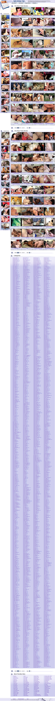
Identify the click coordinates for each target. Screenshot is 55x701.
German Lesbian (25, 545)
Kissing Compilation (36, 313)
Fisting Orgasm (25, 518)
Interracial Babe (35, 258)
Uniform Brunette (46, 586)
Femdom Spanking (26, 492)
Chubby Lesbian (25, 283)
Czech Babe (25, 369)
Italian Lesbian (35, 276)
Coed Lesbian (25, 312)
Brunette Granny (15, 634)
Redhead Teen (46, 319)
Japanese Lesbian (36, 290)
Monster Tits (35, 571)
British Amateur (15, 609)
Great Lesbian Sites (48, 683)
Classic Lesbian (25, 292)
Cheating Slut (25, 275)
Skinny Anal (45, 400)
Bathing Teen (15, 434)
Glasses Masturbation (26, 567)
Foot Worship (25, 523)
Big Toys (14, 519)
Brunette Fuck (15, 633)
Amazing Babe (15, 331)
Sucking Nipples (46, 486)
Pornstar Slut (46, 257)
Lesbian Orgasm (35, 402)
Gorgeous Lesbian (26, 571)
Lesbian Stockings (36, 429)
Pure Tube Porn (5, 229)
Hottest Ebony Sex (37, 682)
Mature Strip (35, 507)
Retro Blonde (46, 323)
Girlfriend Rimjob (25, 556)
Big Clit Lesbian (15, 493)
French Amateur (25, 528)
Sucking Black (46, 482)
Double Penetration (26, 411)
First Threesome (25, 508)
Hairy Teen (24, 606)
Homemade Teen (25, 628)
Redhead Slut (46, 318)
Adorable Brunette (15, 260)
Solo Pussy (45, 449)
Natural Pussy (35, 584)
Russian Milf (45, 355)
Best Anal (14, 469)
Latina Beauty (35, 328)
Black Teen (14, 553)
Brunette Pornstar (15, 640)
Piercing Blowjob (35, 648)
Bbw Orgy (14, 450)
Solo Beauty (45, 443)
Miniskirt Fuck (35, 550)
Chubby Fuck (25, 281)
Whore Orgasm (46, 625)
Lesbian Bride (35, 364)
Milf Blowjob (35, 518)
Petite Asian (35, 641)
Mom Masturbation (36, 559)
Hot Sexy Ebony (36, 681)
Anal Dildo (14, 353)
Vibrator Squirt (46, 595)
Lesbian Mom (35, 396)
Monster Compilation (36, 567)
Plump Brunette (35, 649)
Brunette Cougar (15, 628)
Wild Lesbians (46, 635)
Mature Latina (35, 490)
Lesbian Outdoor (35, 404)
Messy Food (35, 513)
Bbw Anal (14, 439)
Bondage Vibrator (15, 600)
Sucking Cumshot (46, 484)
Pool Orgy (34, 651)
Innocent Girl (25, 665)
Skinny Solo (45, 417)
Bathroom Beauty (15, 435)
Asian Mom (14, 404)
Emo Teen (24, 452)
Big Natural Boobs (15, 510)
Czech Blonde (25, 370)
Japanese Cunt (35, 286)
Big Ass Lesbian (15, 485)
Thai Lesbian (46, 561)
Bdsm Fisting (15, 456)
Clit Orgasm (25, 296)
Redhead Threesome (47, 320)
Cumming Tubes (36, 690)
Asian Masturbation (15, 401)
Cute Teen (24, 367)
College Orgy (25, 318)
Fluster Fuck (5, 70)
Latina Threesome (36, 350)
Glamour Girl (25, 560)
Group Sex (24, 587)
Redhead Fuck (46, 312)
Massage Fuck (35, 455)
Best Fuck (14, 473)
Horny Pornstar (25, 644)
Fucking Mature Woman (48, 679)
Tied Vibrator (46, 566)
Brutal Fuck (14, 652)
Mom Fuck (35, 558)
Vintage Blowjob (46, 598)
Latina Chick (35, 330)
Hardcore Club (25, 612)
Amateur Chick (15, 279)
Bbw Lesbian (15, 445)
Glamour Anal (25, 559)
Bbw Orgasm (15, 449)
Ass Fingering (15, 415)
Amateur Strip (15, 320)
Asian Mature (15, 402)
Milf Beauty (35, 516)
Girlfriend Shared (25, 557)
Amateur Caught (15, 278)
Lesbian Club (35, 367)
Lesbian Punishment (36, 411)
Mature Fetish (35, 480)
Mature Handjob (35, 485)
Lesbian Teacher (35, 435)
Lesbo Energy (47, 690)
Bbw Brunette (15, 441)
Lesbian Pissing (35, 407)
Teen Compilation (46, 510)
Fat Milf (24, 479)
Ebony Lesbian (25, 438)
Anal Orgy (14, 365)
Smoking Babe (46, 431)
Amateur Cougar (15, 282)
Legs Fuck (34, 354)
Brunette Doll (15, 631)
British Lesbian (15, 612)
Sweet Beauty (46, 488)
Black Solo (14, 551)
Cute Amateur (25, 358)
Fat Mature (24, 478)
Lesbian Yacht (35, 445)
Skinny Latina (46, 409)
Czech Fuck (25, 372)
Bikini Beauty (15, 522)
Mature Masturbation (36, 493)
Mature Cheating (35, 472)
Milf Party (34, 533)
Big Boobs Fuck (15, 491)
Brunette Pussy (15, 642)
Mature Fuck (35, 482)
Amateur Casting (15, 277)
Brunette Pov (15, 641)
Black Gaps (25, 691)
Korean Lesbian (35, 316)
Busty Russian (25, 257)
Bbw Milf (14, 448)
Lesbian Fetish (35, 376)
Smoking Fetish (46, 436)
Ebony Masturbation (26, 439)
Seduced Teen (46, 366)
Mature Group (35, 484)
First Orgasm (25, 507)
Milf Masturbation (36, 530)
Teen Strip (45, 554)
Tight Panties (46, 571)
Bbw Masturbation (15, 447)
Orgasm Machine (36, 608)
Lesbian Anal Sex (36, 356)
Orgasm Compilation (36, 607)
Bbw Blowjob (15, 440)
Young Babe (45, 648)
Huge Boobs (25, 650)
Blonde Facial (15, 573)
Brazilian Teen (15, 607)
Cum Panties (25, 352)
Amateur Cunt (15, 285)
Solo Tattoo (45, 450)
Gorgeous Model (25, 573)
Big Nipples (14, 511)
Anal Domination (15, 355)
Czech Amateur (25, 368)
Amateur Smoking (15, 316)
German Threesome (26, 549)
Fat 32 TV (35, 692)
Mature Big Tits (35, 468)
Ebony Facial (25, 434)
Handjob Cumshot (25, 607)
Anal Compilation (15, 350)
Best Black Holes (26, 690)
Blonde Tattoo (15, 591)
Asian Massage (15, 400)
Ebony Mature (25, 440)
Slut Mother (45, 429)
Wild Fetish (45, 634)
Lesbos (46, 693)
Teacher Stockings (46, 495)
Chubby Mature (25, 284)
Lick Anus (34, 447)
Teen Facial (45, 520)
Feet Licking (25, 485)
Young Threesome (46, 666)
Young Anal (45, 646)
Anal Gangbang (15, 361)
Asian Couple (15, 389)
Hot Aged (46, 684)
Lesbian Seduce (35, 417)
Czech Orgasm (25, 377)
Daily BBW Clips (36, 691)
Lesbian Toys (35, 439)
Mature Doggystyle (36, 476)
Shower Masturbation (47, 395)
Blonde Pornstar (15, 585)
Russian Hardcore (46, 351)
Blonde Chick (15, 569)
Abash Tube (5, 173)
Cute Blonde (25, 360)
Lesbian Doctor (35, 371)
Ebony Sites (36, 680)
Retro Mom (45, 330)
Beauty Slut (14, 468)
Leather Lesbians (36, 352)
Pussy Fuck (45, 285)
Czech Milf (24, 375)
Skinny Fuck (45, 408)
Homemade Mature (26, 626)
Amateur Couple (15, 283)
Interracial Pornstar (36, 273)
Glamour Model (25, 563)
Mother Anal (35, 572)
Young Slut (45, 663)
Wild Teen (45, 643)
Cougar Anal (25, 324)
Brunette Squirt (15, 645)
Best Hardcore (15, 474)
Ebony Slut (24, 446)
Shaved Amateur (46, 373)
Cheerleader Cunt (25, 277)
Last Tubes (5, 77)
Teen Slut (45, 549)
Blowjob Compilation (16, 595)
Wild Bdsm (45, 630)
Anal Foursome (15, 359)
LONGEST (23, 127)
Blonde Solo (14, 589)
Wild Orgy (45, 639)
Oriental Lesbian (35, 611)
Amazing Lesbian (15, 337)
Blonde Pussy (15, 587)
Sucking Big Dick (46, 481)
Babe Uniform (15, 431)
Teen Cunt (45, 513)
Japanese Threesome (36, 298)
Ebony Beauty (25, 430)
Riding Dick (45, 335)
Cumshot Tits (25, 357)
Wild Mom (45, 638)
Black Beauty (15, 533)
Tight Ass (45, 569)
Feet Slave (24, 486)
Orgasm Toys (35, 609)
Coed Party (24, 313)
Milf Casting (35, 519)
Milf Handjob (35, 527)
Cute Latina (24, 363)
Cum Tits (24, 354)
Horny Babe (25, 630)
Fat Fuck (24, 475)
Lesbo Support (47, 692)
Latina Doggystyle (36, 332)
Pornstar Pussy (35, 667)
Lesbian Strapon (35, 430)
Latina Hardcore (35, 335)
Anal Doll (14, 354)
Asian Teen (14, 413)
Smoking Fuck (46, 437)
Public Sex (45, 280)
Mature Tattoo (35, 509)
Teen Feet (45, 522)
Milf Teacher (35, 545)
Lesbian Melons (35, 394)
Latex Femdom (35, 320)
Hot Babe (24, 648)
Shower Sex (45, 396)
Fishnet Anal (25, 512)
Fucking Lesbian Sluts (37, 695)
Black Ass (14, 530)
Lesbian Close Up (36, 366)
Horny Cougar (25, 635)
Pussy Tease (46, 293)
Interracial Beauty (36, 259)
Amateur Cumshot (15, 284)
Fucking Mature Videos (48, 678)
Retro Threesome (46, 333)
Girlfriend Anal (25, 553)
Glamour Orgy (25, 564)
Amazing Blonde (15, 333)
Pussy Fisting (46, 283)
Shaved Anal (46, 374)
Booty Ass (14, 601)
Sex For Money (46, 368)
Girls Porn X (5, 28)
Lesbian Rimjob (35, 414)
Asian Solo (14, 411)
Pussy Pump (46, 290)
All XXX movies (5, 35)
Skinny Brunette (46, 407)
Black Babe (14, 531)
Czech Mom (25, 376)
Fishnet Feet (25, 513)
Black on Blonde (15, 558)
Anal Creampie (15, 352)
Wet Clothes (45, 612)
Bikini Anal (14, 520)
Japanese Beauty (36, 282)
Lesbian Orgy (35, 403)
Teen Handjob (46, 531)
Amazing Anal (15, 329)
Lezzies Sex (46, 695)
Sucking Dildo (46, 485)
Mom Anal (34, 554)
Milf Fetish (34, 524)
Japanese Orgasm (36, 295)
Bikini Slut (14, 525)
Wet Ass (45, 611)
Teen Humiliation (46, 532)
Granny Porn (46, 682)
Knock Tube (5, 215)
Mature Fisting (35, 481)
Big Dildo (14, 508)
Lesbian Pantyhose (36, 405)
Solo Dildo (45, 445)
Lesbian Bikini (35, 362)
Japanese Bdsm (35, 281)
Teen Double (46, 519)
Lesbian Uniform (35, 441)
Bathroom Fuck (15, 436)
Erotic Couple (25, 454)
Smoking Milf (46, 440)
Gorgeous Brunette (26, 570)
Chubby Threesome (26, 289)
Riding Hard (45, 337)
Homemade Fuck (25, 624)
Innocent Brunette (25, 664)
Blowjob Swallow (15, 597)
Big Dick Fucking (15, 506)
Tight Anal (45, 567)
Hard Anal (24, 608)
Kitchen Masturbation (36, 314)
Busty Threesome (25, 259)
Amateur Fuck (15, 295)
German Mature (25, 546)
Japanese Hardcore (36, 288)
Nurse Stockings (35, 590)
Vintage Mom (46, 604)
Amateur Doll (15, 289)
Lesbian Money (35, 397)
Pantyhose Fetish (36, 627)
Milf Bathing (35, 515)
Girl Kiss (24, 552)
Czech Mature (25, 374)
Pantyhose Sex (35, 630)
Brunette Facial (15, 632)
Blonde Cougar (15, 570)
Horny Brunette (25, 633)
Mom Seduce (35, 561)
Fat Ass (24, 470)
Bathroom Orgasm (15, 437)
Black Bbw (14, 532)
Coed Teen (24, 314)
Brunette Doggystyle (16, 630)
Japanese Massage (36, 291)
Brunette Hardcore (15, 635)
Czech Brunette (25, 371)
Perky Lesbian (35, 638)
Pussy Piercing (46, 289)
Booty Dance (15, 602)
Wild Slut (45, 642)
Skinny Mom (45, 414)
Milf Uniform (35, 548)
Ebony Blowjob (25, 431)
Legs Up (34, 355)
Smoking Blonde (46, 433)
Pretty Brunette (46, 271)
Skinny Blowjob (46, 406)
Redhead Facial (46, 311)
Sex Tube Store (26, 686)
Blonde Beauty (15, 563)
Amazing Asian (15, 330)
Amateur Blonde (15, 274)
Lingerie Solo (35, 451)
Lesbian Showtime (47, 688)
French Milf (24, 532)
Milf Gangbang (35, 526)
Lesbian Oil (35, 401)
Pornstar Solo (46, 258)
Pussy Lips (45, 288)
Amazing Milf (15, 338)
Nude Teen (35, 588)
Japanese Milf (35, 294)
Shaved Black (46, 378)
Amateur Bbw (15, 273)
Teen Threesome (46, 557)
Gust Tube (5, 201)
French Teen (25, 533)
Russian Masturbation (47, 353)
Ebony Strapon (25, 447)
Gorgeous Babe (25, 568)
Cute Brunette (25, 361)
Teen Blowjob (46, 506)
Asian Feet (14, 393)
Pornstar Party (35, 665)
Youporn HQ (5, 166)
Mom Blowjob (35, 555)
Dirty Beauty (25, 391)
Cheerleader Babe (26, 276)
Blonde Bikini (15, 565)
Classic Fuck (25, 290)
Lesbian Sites (47, 689)
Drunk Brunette (25, 416)
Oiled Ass (34, 600)
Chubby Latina (25, 282)
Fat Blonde (24, 472)
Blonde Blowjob (15, 566)
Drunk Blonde (25, 415)
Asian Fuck (14, 395)
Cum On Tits (25, 351)
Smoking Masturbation (47, 439)
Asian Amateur (15, 378)
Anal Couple (14, 351)
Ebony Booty (25, 432)
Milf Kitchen (35, 529)
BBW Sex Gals (36, 687)
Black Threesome (15, 554)
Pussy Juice (45, 286)
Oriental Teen (35, 612)
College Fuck (25, 316)
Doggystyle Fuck (25, 404)
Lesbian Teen (35, 436)
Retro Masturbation (47, 328)
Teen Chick (45, 509)
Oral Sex (34, 606)
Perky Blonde (35, 636)
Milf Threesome (35, 546)
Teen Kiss (45, 534)
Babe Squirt (14, 430)
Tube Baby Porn (26, 688)
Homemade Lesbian (26, 625)
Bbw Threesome (15, 454)
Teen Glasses (46, 529)
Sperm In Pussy (46, 455)
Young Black (45, 650)
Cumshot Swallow (25, 356)
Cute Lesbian (25, 364)
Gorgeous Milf (25, 572)
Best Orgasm (15, 475)
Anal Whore (14, 375)
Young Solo (45, 664)
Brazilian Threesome (16, 608)
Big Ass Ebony (15, 483)
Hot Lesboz (46, 685)
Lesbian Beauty (35, 361)
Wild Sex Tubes (5, 159)
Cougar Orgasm (25, 326)
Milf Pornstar (35, 534)
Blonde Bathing (15, 562)
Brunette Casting (15, 625)
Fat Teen (24, 483)
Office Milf (34, 598)
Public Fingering (46, 277)
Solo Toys (45, 452)
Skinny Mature (46, 412)
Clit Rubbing (25, 297)
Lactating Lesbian (36, 317)
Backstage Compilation (16, 432)
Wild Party (45, 640)
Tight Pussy (45, 572)
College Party (25, 319)
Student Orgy (46, 474)
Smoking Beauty (46, 432)
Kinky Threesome (36, 312)
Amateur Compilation (16, 281)
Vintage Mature (46, 602)
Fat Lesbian (25, 477)
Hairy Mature (25, 603)
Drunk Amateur (25, 413)
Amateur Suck (15, 321)
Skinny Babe (46, 402)
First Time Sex (25, 511)
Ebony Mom (25, 442)
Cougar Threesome (26, 328)
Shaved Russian (46, 390)
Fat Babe (24, 471)
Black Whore (14, 557)
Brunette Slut (15, 643)
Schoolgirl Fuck (46, 360)
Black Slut (14, 550)
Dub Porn (5, 63)
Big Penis (14, 512)
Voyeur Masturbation (47, 610)
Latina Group (35, 334)
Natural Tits (35, 586)
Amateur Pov (15, 311)
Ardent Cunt (5, 49)
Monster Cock (35, 566)
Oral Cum (34, 603)
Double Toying (25, 412)
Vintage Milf (45, 603)
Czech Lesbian (25, 373)
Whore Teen (45, 626)
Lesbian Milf (35, 395)
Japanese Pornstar (36, 296)
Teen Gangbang (46, 528)
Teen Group (45, 530)
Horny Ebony (25, 637)
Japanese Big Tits (36, 283)
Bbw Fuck (14, 442)
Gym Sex (24, 588)
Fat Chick (24, 474)
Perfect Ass (35, 635)
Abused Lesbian (15, 257)
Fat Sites (35, 693)
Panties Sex (35, 626)
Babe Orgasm (15, 429)
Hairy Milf (24, 604)
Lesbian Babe (35, 358)
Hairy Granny (25, 598)
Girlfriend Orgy (25, 555)
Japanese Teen (35, 297)
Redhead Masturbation (47, 314)
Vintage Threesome (47, 609)
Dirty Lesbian (25, 396)
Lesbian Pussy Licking (36, 412)
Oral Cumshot (35, 604)
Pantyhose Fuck (35, 628)
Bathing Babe (15, 433)
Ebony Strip (25, 448)
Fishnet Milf (24, 515)
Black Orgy (14, 546)
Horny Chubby (25, 634)
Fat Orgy (24, 481)
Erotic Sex (24, 456)
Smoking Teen (46, 442)
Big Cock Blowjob (15, 495)
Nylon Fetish (35, 594)
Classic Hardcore (25, 291)
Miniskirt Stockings (36, 553)
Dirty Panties (25, 399)
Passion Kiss (35, 634)
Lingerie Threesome (36, 453)
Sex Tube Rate (26, 685)
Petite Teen (35, 647)
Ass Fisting (14, 416)
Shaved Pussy (46, 389)
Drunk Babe (25, 414)
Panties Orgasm (35, 625)
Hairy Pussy (25, 605)
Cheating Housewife (26, 272)
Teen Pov (45, 545)
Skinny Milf (45, 413)
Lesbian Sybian (35, 433)
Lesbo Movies (47, 691)
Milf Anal (34, 514)
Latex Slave (35, 324)
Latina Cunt (35, 331)
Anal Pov (14, 368)
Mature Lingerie (35, 492)
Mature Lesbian (35, 491)
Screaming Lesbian (47, 363)
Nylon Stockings (35, 596)
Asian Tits (14, 414)
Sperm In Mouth (46, 454)
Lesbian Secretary (36, 416)
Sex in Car (45, 372)
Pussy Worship (46, 295)
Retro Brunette (46, 325)
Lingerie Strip (35, 452)
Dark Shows (26, 693)
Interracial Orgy (35, 272)
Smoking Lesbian (46, 438)
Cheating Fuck (25, 271)
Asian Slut (14, 410)
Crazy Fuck (24, 338)
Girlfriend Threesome (26, 558)
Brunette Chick (15, 627)
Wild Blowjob (46, 633)
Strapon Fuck (46, 469)
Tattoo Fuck (45, 490)
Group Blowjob (25, 584)
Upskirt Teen (45, 593)
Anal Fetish (14, 357)
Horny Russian (25, 646)
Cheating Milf (25, 273)
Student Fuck (46, 473)
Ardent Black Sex (26, 689)
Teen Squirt (45, 552)
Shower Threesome (47, 397)
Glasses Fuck (25, 566)
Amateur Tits (14, 326)
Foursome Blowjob (26, 525)
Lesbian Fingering (36, 377)
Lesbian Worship (35, 444)
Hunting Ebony (36, 683)
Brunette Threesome (16, 648)
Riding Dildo (45, 336)
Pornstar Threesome (47, 260)
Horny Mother (25, 643)
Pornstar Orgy (35, 664)
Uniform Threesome (47, 591)
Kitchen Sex (35, 315)
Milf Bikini (34, 517)
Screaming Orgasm (47, 364)
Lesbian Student (35, 432)
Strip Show (45, 471)
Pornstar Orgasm (36, 663)
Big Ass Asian (15, 477)
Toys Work (45, 584)
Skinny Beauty (46, 403)
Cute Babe (24, 359)
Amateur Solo (15, 317)
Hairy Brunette (25, 595)
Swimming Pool (46, 489)
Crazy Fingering (25, 337)
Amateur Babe (15, 272)
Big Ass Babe (15, 478)
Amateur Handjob (15, 298)
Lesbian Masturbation (36, 393)
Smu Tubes (25, 687)
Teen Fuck (45, 527)
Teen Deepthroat (46, 515)
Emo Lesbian (25, 451)
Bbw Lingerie (15, 446)
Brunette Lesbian (15, 636)
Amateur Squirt (15, 318)
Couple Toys (25, 334)
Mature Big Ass (35, 467)
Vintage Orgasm (46, 605)
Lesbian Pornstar (35, 409)
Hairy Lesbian (25, 601)
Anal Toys (14, 374)
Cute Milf (24, 365)
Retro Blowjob (46, 324)
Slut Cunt (45, 428)
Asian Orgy (14, 406)
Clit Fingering (25, 294)
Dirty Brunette (25, 393)
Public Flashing (46, 278)
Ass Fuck (14, 417)
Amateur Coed (15, 280)
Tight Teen (45, 573)
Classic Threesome (26, 293)
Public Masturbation (47, 279)
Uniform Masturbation (47, 589)
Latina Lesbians (35, 336)
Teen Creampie (46, 511)
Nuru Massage (35, 591)
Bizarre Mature (15, 528)
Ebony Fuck (25, 435)
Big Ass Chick (15, 482)
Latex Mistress (35, 323)
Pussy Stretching (46, 291)
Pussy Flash (45, 284)
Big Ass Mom (15, 487)
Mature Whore (35, 512)
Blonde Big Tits (15, 564)
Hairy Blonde (25, 594)
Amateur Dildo (15, 287)
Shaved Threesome (47, 393)
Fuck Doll (24, 534)
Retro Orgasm (46, 331)
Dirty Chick (24, 394)
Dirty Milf (24, 397)
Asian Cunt (14, 390)
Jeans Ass (34, 299)
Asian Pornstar (15, 407)
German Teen (25, 548)
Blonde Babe (15, 561)
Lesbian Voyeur (35, 442)
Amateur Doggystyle (16, 288)
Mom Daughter (35, 557)
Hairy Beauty (25, 593)
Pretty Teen (45, 276)
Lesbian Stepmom (36, 428)
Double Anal (25, 405)
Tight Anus (45, 568)
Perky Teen (35, 639)
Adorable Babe (15, 258)
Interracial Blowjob (36, 260)
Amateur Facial (15, 291)
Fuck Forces (5, 91)
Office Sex (34, 599)
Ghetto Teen (25, 551)
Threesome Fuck (46, 564)
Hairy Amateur (25, 589)
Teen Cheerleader (46, 508)
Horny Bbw (24, 631)
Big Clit (14, 492)
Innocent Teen (25, 667)
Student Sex (45, 476)
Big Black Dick (15, 490)
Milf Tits (34, 547)
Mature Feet (35, 479)
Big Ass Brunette (15, 481)
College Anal (25, 315)
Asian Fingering (15, 394)
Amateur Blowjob (15, 275)
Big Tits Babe (15, 514)
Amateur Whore (15, 327)
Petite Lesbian (35, 646)
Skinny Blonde (46, 405)
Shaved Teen (46, 392)
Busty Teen (24, 258)
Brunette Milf (14, 637)
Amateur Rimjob (15, 314)
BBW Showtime (36, 688)
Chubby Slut (25, 287)
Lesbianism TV (47, 687)
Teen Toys (45, 559)
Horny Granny (25, 638)
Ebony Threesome (26, 450)
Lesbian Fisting (35, 378)
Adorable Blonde (15, 259)
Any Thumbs (5, 187)
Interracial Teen (35, 274)
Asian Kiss (14, 398)
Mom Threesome (35, 564)
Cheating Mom (25, 274)
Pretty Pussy (46, 275)
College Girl (25, 317)
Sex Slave (45, 371)
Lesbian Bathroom (36, 360)
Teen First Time (46, 525)
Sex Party (45, 370)
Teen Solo (45, 550)
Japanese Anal (35, 278)
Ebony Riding (25, 445)
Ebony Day (25, 694)
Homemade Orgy (25, 627)
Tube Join (5, 42)
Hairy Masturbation (26, 602)
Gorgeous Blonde (25, 569)
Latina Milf (34, 338)
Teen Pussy (45, 546)
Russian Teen (46, 357)
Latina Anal (35, 326)
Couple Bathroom (25, 329)
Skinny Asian (46, 401)
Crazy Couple (25, 336)
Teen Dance (45, 514)
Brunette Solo (15, 644)
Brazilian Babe (15, 605)
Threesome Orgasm (47, 565)
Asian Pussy (14, 409)
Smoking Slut (46, 441)
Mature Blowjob (35, 470)
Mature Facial (35, 478)
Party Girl (34, 632)
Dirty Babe (24, 390)
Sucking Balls (46, 479)
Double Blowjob (25, 406)
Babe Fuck (14, 428)
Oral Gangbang (35, 605)
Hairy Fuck (24, 597)
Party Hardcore (35, 633)
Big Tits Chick (15, 515)
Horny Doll (24, 636)
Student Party (46, 475)
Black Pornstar (15, 547)
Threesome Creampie (47, 563)
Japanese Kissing (36, 289)
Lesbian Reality (35, 413)
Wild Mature (45, 636)
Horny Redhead (25, 645)
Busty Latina (14, 663)
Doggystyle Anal (25, 403)
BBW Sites (36, 689)
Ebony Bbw (24, 429)
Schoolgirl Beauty (46, 359)
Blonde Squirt (15, 590)
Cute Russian (25, 366)
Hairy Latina (25, 600)
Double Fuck (25, 410)
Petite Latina (35, 645)
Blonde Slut (14, 588)
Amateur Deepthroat (16, 286)
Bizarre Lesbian (15, 527)
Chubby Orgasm (25, 286)
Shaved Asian (46, 375)
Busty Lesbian (15, 664)
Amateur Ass (14, 271)
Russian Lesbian (46, 352)
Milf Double (35, 522)
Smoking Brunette (46, 434)
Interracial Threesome (36, 275)
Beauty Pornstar (15, 467)
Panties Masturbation (36, 624)
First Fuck (24, 506)
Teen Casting (46, 507)
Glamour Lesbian (25, 561)
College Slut (25, 321)
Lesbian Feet (35, 375)
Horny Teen (24, 647)
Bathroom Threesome (16, 438)
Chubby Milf (25, 285)
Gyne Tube (5, 208)
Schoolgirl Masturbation (47, 361)
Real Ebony (45, 299)
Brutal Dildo (14, 651)
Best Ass (14, 470)
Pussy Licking (46, 287)
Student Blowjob (46, 472)
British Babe (14, 610)
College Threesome (26, 323)
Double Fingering (25, 408)
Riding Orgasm (46, 338)
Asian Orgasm (15, 405)
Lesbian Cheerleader (36, 365)
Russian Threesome (47, 358)
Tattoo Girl (45, 491)
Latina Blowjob (35, 329)
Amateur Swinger (15, 322)
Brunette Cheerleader (16, 626)
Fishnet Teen (25, 517)
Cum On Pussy (25, 350)
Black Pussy (14, 548)
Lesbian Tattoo (35, 434)
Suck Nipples (46, 478)
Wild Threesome (46, 644)
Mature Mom (35, 494)
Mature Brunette (35, 471)
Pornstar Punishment (36, 666)
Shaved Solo (46, 391)
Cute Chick (24, 362)
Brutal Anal (14, 650)
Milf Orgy (34, 532)
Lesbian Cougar (35, 369)
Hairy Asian (24, 591)
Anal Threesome (15, 373)
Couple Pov (25, 333)
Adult (5, 180)
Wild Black (45, 632)
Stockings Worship (46, 467)
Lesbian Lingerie (35, 390)
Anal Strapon (15, 371)
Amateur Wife (15, 328)
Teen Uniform (46, 560)
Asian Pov (14, 408)
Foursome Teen (25, 527)
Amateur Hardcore (15, 299)
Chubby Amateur (25, 278)
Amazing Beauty (15, 332)
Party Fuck (35, 631)
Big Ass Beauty (15, 479)
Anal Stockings (15, 370)
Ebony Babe (25, 428)
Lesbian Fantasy (35, 374)
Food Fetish (25, 521)
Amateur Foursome (15, 294)
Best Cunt (14, 472)
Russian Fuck (46, 350)
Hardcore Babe (25, 611)
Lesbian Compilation (36, 368)
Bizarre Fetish (15, 526)
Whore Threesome (46, 627)
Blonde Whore (15, 594)
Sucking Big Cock (46, 480)
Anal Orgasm (15, 364)
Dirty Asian (24, 389)
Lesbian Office (35, 400)
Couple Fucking (25, 330)
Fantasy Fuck (25, 468)
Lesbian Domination (36, 372)
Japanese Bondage (36, 285)
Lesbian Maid (35, 391)
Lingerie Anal (35, 450)
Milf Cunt (34, 520)
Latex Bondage (35, 319)
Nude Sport (35, 587)
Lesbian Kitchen (35, 389)
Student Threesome (47, 477)
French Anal (25, 529)
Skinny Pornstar (46, 415)
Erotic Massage (25, 455)
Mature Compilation (36, 473)
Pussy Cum (45, 282)
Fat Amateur (25, 469)
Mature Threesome (36, 510)
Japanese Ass (35, 279)
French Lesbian (25, 531)
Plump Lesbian (35, 650)
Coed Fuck (24, 311)
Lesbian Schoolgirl (36, 415)
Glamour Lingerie (25, 562)
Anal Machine (15, 363)
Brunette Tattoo (15, 646)
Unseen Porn (5, 145)
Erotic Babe (25, 453)
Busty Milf (14, 665)
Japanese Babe (35, 280)
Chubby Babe (25, 279)
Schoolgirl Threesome (47, 362)
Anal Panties (14, 366)
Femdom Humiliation (26, 489)
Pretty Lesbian (46, 274)
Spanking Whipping (47, 453)
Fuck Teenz (46, 681)
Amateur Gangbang (16, 296)
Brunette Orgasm (15, 639)
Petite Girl (34, 644)
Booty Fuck (14, 603)
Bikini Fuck (14, 524)
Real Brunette (46, 296)
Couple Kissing (25, 331)
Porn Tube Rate (5, 222)
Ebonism (5, 21)
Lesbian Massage (36, 392)
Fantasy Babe (25, 467)
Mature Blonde (35, 469)
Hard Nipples (25, 610)
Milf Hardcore (35, 528)
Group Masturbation (26, 586)
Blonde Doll (14, 572)
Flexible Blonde (25, 519)
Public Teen (45, 281)
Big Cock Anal (15, 494)
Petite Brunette (35, 643)
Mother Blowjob (35, 573)
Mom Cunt (34, 556)
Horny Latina (25, 639)
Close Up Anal (25, 299)
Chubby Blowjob (25, 280)
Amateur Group (15, 297)
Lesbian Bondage (36, 363)
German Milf (25, 547)
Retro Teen (45, 332)
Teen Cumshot (46, 512)
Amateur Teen (15, 324)
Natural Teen (35, 585)
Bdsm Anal (14, 455)
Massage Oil (35, 456)
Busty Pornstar (15, 667)
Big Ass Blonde (15, 480)
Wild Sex (45, 641)
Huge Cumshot (25, 652)
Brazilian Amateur (15, 604)
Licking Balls (35, 449)
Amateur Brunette (15, 276)
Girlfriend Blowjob (25, 554)
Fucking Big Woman (37, 694)
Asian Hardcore (15, 397)
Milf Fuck (34, 525)
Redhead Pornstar (46, 317)
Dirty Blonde (25, 392)
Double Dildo (25, 407)
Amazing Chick (15, 335)
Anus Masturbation (15, 376)
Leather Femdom (36, 351)
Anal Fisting (14, 358)
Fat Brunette (25, 473)
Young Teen (45, 665)
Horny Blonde (25, 632)
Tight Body (45, 570)
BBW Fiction (36, 686)
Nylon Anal (35, 592)
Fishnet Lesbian (25, 514)
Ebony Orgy (25, 444)
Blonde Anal (14, 559)
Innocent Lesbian (25, 666)
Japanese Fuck (35, 287)
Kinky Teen (35, 311)
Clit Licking (24, 295)
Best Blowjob (15, 471)
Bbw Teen (14, 453)
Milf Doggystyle (35, 521)
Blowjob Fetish (15, 596)
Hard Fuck (24, 609)
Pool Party (34, 652)
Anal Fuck (14, 360)
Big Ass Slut (14, 488)
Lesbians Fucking (36, 446)
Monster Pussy (35, 570)
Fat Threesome (25, 484)
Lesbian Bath (35, 359)
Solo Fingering (46, 446)
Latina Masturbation (36, 337)
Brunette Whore (15, 649)
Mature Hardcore (35, 486)
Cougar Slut (25, 327)
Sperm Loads (46, 456)
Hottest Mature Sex (47, 686)
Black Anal (14, 529)
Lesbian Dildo (35, 370)
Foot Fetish (24, 522)
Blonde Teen (14, 592)
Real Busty (45, 297)
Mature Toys (35, 511)
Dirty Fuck (24, 395)
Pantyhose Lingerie (36, 629)
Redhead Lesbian (46, 313)
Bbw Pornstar (15, 451)
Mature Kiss (35, 488)
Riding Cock (45, 334)
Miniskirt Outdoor (35, 552)
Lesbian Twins (35, 440)
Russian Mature (46, 354)
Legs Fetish (35, 353)
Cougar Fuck (25, 325)
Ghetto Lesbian (25, 550)
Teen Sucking (46, 555)
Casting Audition (25, 260)
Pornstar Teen (46, 259)
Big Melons (14, 509)
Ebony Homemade (26, 436)
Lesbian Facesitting (36, 373)
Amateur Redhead (15, 312)
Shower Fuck (46, 394)
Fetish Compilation (26, 494)
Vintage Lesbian (46, 600)
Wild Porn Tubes (5, 152)
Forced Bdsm (25, 524)
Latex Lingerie (35, 322)
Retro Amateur (46, 321)
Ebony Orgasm (25, 443)
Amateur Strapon (15, 319)
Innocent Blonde (25, 663)
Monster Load (35, 569)
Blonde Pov (14, 586)
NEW (20, 127)
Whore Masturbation (47, 624)
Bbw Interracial (15, 443)
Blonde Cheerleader (16, 568)
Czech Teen (25, 378)
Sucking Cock (46, 483)
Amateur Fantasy (15, 292)
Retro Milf (45, 329)
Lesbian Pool (35, 408)
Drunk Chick (25, 417)
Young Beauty (46, 649)
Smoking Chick (46, 435)
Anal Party (14, 367)
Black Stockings (15, 552)
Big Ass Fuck (15, 484)
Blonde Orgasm (15, 584)
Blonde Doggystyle (15, 571)
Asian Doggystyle (15, 391)
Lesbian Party (35, 406)
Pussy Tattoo (46, 292)
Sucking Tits (45, 487)
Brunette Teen (15, 647)
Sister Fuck (45, 398)
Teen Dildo (45, 516)
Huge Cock (24, 651)
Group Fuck (25, 585)
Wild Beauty (45, 631)
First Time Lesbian (26, 510)
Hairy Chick (24, 596)
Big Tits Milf (14, 518)
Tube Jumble (5, 112)
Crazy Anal (24, 335)
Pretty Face (45, 272)
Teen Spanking (46, 551)
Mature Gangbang (36, 483)
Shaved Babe (46, 376)
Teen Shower (46, 548)
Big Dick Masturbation (16, 507)
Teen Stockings (46, 553)
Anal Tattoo (14, 372)
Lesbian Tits (35, 438)
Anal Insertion (15, 362)
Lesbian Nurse (35, 399)
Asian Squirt (14, 412)
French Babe (25, 530)
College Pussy (25, 320)
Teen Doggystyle (46, 517)
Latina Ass (34, 327)
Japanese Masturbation (36, 292)
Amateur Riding (15, 313)
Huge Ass (24, 649)
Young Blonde (46, 651)
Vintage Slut (45, 607)
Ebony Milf (24, 441)
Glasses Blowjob (25, 565)
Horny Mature (25, 640)
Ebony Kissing (25, 437)
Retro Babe (45, 322)
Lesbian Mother (35, 398)
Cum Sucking (25, 353)
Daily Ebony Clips (26, 692)
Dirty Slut (24, 400)
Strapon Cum (46, 468)
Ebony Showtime (36, 679)
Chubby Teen (25, 288)
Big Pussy (14, 513)
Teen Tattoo (45, 556)
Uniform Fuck (46, 588)
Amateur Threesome (16, 325)
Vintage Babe (46, 597)
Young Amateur (46, 645)
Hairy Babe (24, 592)
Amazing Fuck (15, 336)
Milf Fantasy (35, 523)
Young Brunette (46, 652)
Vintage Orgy (46, 606)
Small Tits (45, 430)
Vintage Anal (46, 596)
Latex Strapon (35, 325)
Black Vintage (15, 556)
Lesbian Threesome (36, 437)
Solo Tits (45, 451)
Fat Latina (24, 476)
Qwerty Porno (5, 105)
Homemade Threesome (26, 629)
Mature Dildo (35, 475)
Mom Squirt (35, 563)
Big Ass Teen (15, 489)
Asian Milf (14, 403)
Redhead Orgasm (46, 316)
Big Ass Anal (14, 476)
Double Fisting (25, 409)
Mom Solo (34, 562)
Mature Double (35, 477)
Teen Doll (45, 518)
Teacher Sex (45, 494)
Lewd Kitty (46, 694)
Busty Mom (14, 666)
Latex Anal (35, 318)
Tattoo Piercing (46, 493)
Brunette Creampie (15, 629)
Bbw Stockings (15, 452)
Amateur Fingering (15, 293)
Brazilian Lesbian (15, 606)
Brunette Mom (15, 638)
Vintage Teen (46, 608)
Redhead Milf (46, 315)
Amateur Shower (15, 315)
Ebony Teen (25, 449)
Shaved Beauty (46, 377)
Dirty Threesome (25, 402)
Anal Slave (14, 369)
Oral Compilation (35, 602)
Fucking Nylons (47, 680)
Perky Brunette (35, 637)
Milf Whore (35, 549)
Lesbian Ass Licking (36, 357)
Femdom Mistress (25, 490)
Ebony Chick (25, 433)
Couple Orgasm (25, 332)
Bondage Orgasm (15, 599)
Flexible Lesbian (25, 520)
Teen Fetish (45, 523)
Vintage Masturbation (47, 601)
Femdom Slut (25, 491)
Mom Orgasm (35, 560)
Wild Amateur (46, 628)
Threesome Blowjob (47, 562)
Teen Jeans (45, 533)
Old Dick (34, 601)
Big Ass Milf (14, 486)
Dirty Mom (24, 398)
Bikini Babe (14, 521)
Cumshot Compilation (26, 355)
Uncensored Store (5, 138)
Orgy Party (35, 610)
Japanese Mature (36, 293)
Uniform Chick (46, 587)
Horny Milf (24, 641)
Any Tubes (5, 194)
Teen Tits (45, 558)
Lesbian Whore (35, 443)
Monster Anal (35, 565)
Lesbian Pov (35, 410)
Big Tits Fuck (15, 516)
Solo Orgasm (46, 448)
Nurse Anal (35, 589)
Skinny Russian (46, 416)
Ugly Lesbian (46, 585)
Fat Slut (24, 482)
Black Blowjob (15, 534)
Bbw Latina (14, 444)
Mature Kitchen (35, 489)
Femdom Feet (25, 488)
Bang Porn (5, 56)
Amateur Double (15, 290)
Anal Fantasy (15, 356)
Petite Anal (35, 640)
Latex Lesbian (35, 321)
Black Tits (14, 555)
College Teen (25, 322)
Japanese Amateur (36, 277)
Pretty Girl (45, 273)
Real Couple (45, 298)
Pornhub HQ (5, 84)
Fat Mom (24, 480)
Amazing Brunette (15, 334)
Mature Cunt (35, 474)
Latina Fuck (35, 333)
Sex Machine (46, 369)
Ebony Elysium (26, 695)
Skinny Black (46, 404)
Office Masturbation (36, 597)
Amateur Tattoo (15, 323)
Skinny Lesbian (46, 410)
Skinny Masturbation (47, 411)
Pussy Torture (46, 294)
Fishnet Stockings (25, 516)
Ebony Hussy (36, 678)
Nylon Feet (35, 593)
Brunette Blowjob (15, 624)
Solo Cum (45, 444)
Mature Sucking (35, 508)
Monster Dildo (35, 568)
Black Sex (14, 549)
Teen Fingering (46, 524)
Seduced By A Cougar (47, 365)
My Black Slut (36, 684)
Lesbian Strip (35, 431)
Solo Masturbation (46, 447)
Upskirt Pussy (46, 592)
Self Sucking (45, 367)
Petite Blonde (35, 642)
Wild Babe (45, 629)
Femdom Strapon (25, 493)
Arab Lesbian (15, 377)
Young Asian (45, 647)
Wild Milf (45, 637)
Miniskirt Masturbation (36, 551)
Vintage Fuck (46, 599)
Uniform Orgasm (46, 590)
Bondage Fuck (15, 598)
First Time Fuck (25, 509)
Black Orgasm (15, 545)
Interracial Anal (35, 257)
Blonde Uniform (15, 593)
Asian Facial (14, 392)
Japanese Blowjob (36, 284)
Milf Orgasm (35, 531)
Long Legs (35, 454)
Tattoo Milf (45, 492)
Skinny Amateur (46, 399)
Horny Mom (25, 642)
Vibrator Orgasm (46, 594)
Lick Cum (34, 448)
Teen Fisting (45, 526)
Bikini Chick (14, 523)
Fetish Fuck (25, 495)
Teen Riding (45, 547)
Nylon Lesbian (35, 595)
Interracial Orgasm (36, 271)
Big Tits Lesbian (15, 517)
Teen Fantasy (46, 521)
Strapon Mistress (46, 470)
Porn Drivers (5, 98)
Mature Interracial (36, 487)
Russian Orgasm (46, 356)
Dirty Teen (24, 401)
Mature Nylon (35, 495)
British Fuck (14, 611)
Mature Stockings (36, 506)
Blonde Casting (15, 567)
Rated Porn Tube (26, 684)
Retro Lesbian (46, 327)
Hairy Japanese (25, 599)
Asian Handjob (15, 396)
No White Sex (36, 685)
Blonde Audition (15, 560)
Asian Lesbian (15, 399)
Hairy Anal (24, 590)
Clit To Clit (24, 298)
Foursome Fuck (25, 526)
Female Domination (26, 487)
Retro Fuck (45, 326)
